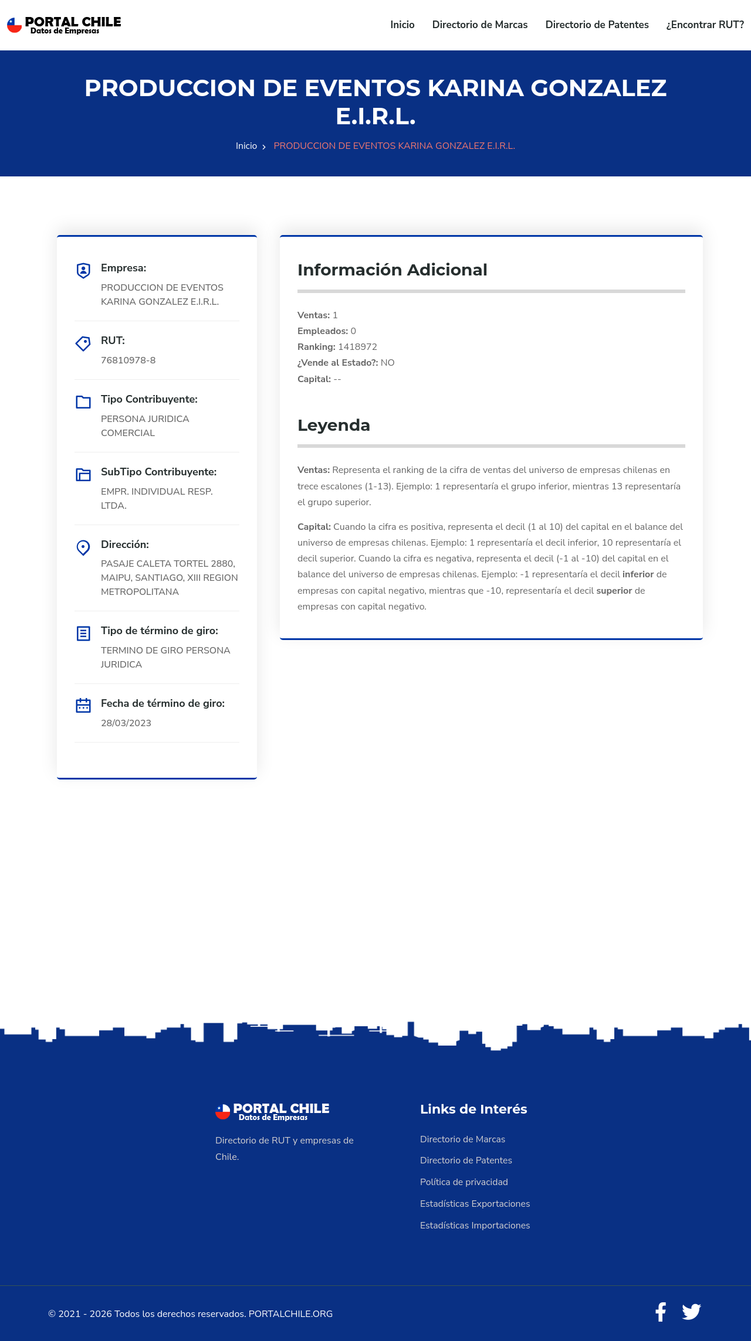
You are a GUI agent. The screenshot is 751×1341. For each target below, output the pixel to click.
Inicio (403, 25)
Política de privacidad (464, 1181)
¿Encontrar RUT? (705, 25)
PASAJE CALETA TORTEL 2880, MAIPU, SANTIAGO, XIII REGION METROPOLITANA (169, 578)
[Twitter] (691, 1312)
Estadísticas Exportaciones (476, 1202)
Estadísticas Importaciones (476, 1223)
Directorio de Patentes (597, 25)
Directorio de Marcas (480, 25)
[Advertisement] (375, 927)
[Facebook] (659, 1312)
